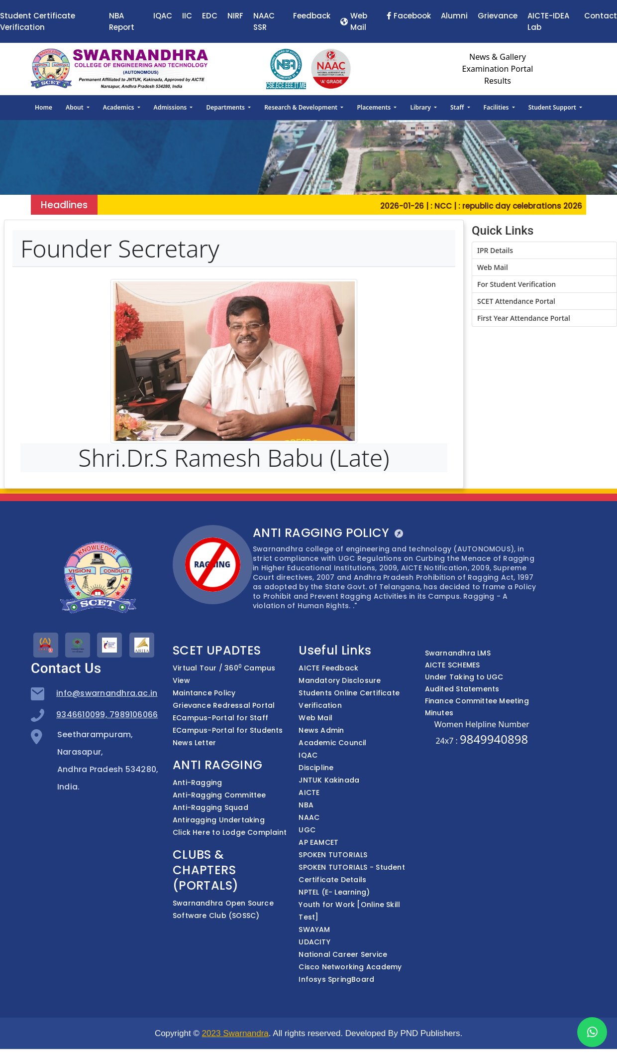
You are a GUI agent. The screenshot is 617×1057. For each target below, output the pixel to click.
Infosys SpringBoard (336, 979)
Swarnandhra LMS (458, 653)
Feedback (311, 15)
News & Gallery (497, 56)
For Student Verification (516, 284)
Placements (374, 107)
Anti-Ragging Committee (219, 795)
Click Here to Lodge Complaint (230, 832)
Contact (600, 15)
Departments (226, 107)
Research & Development (301, 107)
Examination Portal (497, 68)
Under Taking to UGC (464, 677)
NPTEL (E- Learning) (334, 892)
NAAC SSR (264, 21)
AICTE (309, 792)
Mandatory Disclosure (340, 680)
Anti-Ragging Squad (210, 807)
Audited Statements (462, 689)
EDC (209, 15)
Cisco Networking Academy (350, 967)
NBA (306, 805)
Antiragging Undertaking (219, 820)
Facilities (497, 107)
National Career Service (343, 954)
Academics (119, 107)
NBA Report (121, 21)
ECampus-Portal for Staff (220, 718)
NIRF (235, 15)
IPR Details (495, 250)
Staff (458, 107)
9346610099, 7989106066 (107, 714)
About (75, 107)
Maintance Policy (204, 693)
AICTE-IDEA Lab (548, 21)
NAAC (309, 817)
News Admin (321, 730)
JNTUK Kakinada (329, 780)
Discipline (316, 768)
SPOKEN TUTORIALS (333, 855)
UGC (307, 830)
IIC (187, 15)
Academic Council (332, 743)
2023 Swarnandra (235, 1033)
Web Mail (353, 21)
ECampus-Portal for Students (228, 730)
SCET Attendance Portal (516, 301)
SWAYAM (314, 929)
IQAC (162, 15)
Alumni (454, 15)
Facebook (409, 15)
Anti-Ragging (197, 783)
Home (43, 107)
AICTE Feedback (328, 668)
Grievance (497, 15)
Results (497, 80)
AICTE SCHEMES (452, 665)
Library (421, 107)
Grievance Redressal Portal (224, 705)
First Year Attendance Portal (523, 318)
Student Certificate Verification (37, 21)
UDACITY (314, 942)
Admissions (171, 107)
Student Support (553, 107)
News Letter (194, 743)
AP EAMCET (318, 842)
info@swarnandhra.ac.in (106, 693)
